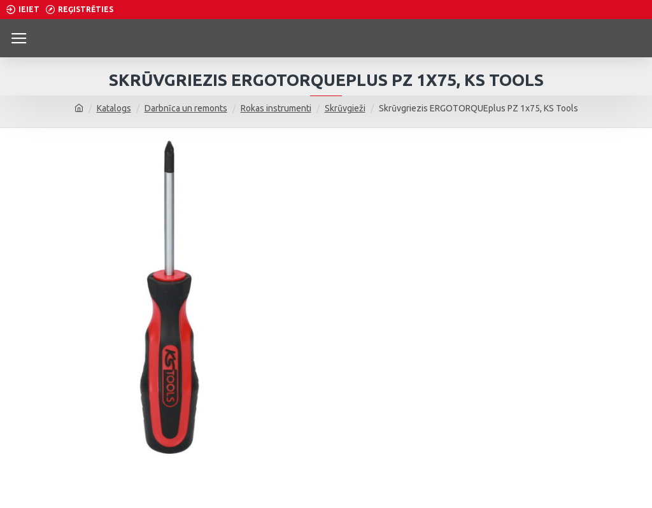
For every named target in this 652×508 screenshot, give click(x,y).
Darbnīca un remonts (186, 108)
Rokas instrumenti (276, 108)
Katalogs (114, 108)
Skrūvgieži (345, 108)
